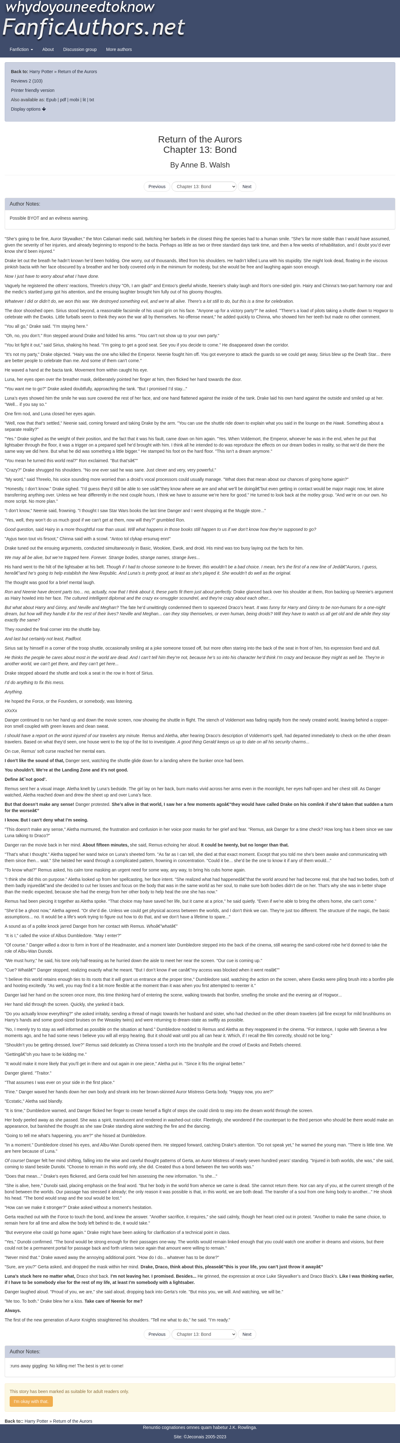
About (48, 49)
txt (91, 99)
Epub (51, 99)
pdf (63, 99)
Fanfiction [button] (21, 49)
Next (247, 186)
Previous (156, 186)
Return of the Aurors (77, 71)
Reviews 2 (21, 80)
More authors (119, 49)
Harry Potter (41, 71)
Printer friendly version (32, 90)
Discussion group (80, 49)
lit (84, 99)
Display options (28, 109)
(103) (37, 80)
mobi (74, 99)
